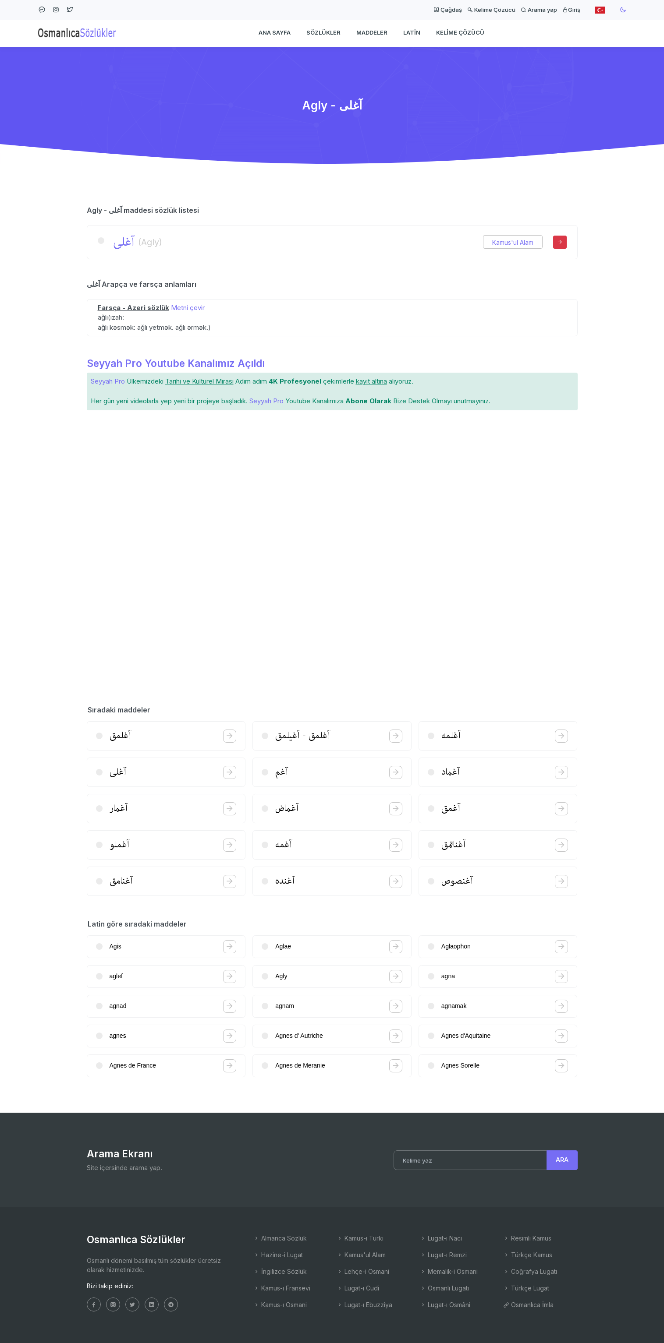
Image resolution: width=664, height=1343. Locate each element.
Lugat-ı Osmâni (445, 1304)
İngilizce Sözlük (280, 1271)
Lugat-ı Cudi (358, 1288)
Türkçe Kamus (527, 1254)
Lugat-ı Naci (441, 1238)
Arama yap (539, 9)
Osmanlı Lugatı (444, 1288)
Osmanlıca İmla (528, 1304)
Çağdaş (447, 9)
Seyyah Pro (108, 381)
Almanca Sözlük (280, 1238)
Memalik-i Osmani (449, 1271)
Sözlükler (323, 33)
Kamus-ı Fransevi (281, 1288)
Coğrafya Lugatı (530, 1271)
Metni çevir (188, 307)
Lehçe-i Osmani (363, 1271)
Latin (411, 33)
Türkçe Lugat (526, 1288)
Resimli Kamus (527, 1238)
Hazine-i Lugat (278, 1254)
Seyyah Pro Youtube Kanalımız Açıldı (176, 363)
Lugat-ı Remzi (443, 1254)
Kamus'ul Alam (512, 242)
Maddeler (371, 33)
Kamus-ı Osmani (280, 1304)
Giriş (571, 9)
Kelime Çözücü (491, 9)
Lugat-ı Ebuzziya (364, 1304)
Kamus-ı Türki (360, 1238)
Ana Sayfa (275, 33)
